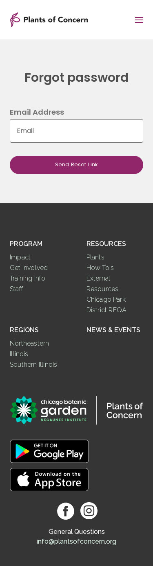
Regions (24, 330)
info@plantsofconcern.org (76, 541)
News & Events (113, 330)
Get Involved (29, 268)
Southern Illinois (33, 364)
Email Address (37, 112)
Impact (20, 257)
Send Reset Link (76, 164)
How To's (100, 268)
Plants (95, 257)
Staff (16, 289)
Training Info (28, 278)
